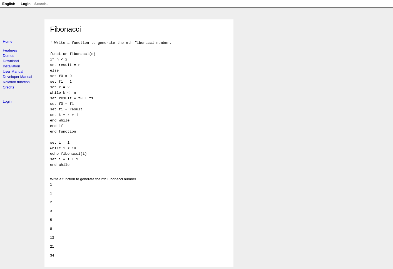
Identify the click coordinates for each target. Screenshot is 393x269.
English (8, 4)
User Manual (13, 71)
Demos (8, 56)
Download (11, 61)
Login (7, 101)
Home (8, 41)
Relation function (16, 82)
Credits (8, 87)
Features (10, 50)
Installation (11, 66)
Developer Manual (17, 77)
